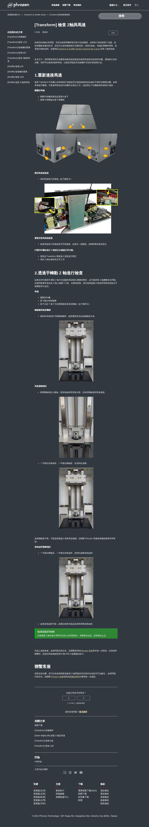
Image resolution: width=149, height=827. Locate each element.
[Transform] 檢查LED (16, 53)
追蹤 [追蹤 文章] (113, 33)
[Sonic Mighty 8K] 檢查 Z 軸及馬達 (50, 735)
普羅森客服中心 (14, 15)
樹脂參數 (55, 5)
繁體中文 (114, 5)
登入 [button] (137, 5)
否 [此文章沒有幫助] (83, 698)
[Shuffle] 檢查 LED (15, 77)
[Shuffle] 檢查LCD (15, 66)
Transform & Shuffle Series (35, 15)
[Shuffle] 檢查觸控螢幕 (17, 72)
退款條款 (104, 790)
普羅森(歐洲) (39, 797)
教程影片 (60, 790)
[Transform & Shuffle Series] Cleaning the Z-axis (78, 49)
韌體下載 (66, 5)
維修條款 (104, 800)
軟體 (80, 800)
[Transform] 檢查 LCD (17, 42)
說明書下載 (83, 797)
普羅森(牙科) (39, 803)
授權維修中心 (62, 797)
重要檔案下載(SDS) (87, 790)
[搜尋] (120, 16)
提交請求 (127, 5)
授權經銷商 (74, 677)
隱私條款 (104, 803)
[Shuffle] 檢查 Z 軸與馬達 (18, 82)
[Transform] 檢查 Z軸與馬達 (18, 59)
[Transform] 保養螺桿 (16, 37)
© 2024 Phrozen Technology (45, 816)
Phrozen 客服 (87, 651)
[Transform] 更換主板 (44, 741)
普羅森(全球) (39, 790)
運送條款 (104, 793)
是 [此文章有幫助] (69, 698)
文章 (104, 635)
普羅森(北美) (39, 793)
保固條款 (104, 797)
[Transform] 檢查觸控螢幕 (18, 47)
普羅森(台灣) (39, 800)
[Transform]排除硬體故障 (59, 15)
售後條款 (77, 5)
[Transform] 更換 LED (44, 746)
